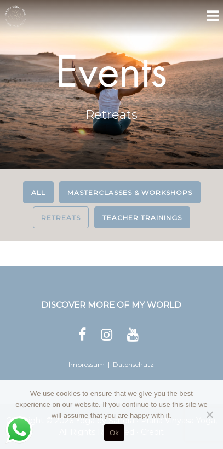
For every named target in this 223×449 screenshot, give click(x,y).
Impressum (86, 364)
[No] (209, 414)
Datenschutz (133, 364)
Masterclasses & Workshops (129, 192)
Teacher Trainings (142, 218)
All (38, 192)
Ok (114, 433)
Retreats (61, 218)
